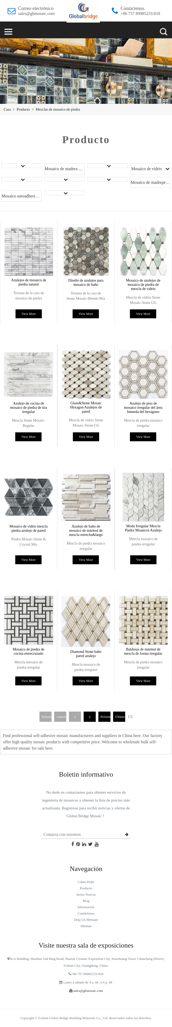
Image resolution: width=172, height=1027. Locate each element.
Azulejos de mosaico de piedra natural (28, 282)
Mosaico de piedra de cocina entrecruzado (28, 651)
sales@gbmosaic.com (36, 13)
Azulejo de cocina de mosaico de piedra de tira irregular (28, 407)
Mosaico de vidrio (147, 168)
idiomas (86, 926)
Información (86, 907)
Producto (23, 109)
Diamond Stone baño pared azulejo (85, 654)
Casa (7, 109)
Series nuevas (86, 894)
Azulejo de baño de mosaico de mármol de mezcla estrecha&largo (86, 530)
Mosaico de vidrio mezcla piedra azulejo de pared (28, 528)
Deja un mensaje (86, 920)
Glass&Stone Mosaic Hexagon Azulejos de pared (86, 407)
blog (86, 901)
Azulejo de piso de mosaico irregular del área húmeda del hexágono (143, 407)
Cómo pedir (86, 882)
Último (120, 717)
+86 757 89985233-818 (140, 13)
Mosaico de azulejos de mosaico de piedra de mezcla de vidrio (143, 284)
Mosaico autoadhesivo (20, 196)
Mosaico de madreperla (150, 182)
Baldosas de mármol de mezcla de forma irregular (143, 651)
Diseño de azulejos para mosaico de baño (85, 282)
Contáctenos (86, 913)
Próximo (105, 717)
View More (29, 314)
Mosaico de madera (61, 168)
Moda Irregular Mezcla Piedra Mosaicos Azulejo (143, 528)
